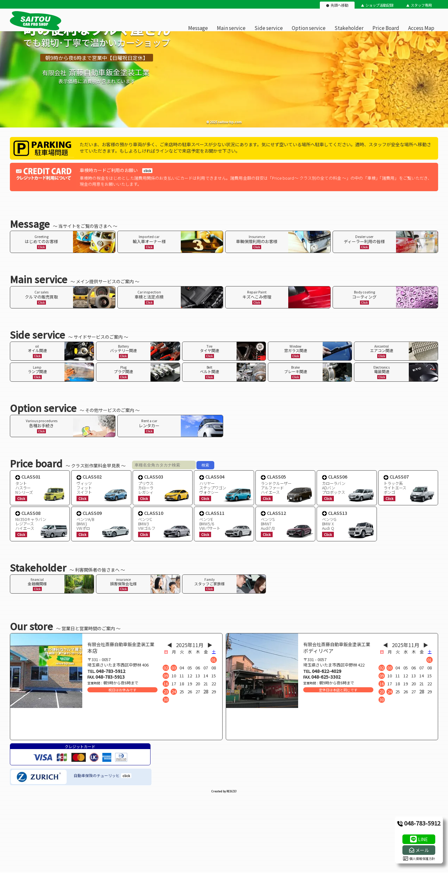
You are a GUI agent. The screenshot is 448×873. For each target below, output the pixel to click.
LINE (423, 839)
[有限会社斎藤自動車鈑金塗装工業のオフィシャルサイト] (35, 28)
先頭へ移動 (339, 5)
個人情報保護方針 (419, 858)
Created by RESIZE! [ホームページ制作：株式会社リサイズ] (224, 791)
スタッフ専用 (421, 5)
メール (422, 850)
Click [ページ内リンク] (41, 247)
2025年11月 (189, 645)
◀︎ (169, 645)
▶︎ (209, 645)
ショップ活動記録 (379, 5)
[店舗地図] (116, 724)
